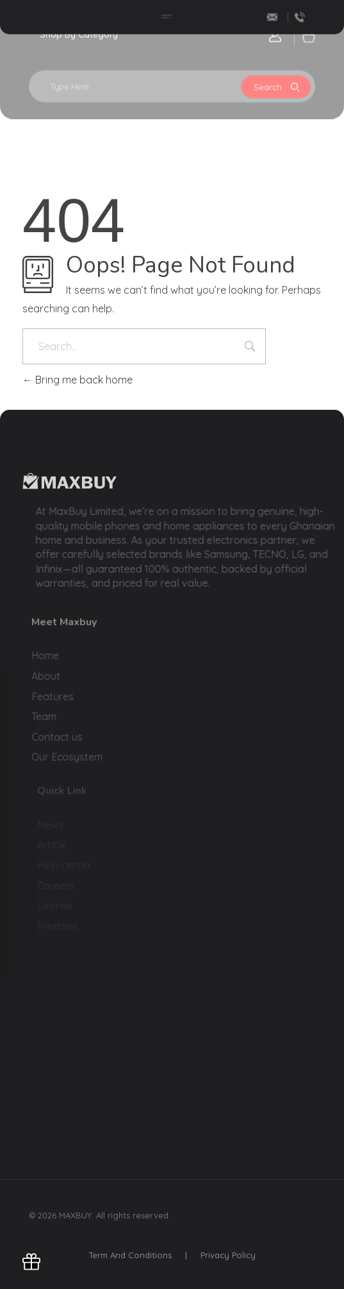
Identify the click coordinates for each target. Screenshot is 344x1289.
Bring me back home (77, 379)
